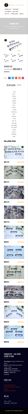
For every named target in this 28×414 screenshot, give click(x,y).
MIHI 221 (6, 182)
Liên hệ (21, 14)
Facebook (6, 374)
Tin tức (7, 14)
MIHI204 (6, 302)
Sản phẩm (16, 9)
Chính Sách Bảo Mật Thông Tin (12, 387)
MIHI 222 (6, 202)
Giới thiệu (15, 11)
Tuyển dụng (14, 14)
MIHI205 (6, 322)
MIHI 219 (6, 162)
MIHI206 (6, 342)
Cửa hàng (8, 11)
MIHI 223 (6, 222)
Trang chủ (8, 9)
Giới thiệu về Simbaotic (10, 390)
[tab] (6, 55)
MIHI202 (6, 262)
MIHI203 (6, 282)
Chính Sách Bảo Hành (9, 385)
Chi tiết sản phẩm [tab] (11, 85)
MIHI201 (6, 242)
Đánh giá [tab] (19, 85)
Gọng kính (13, 26)
